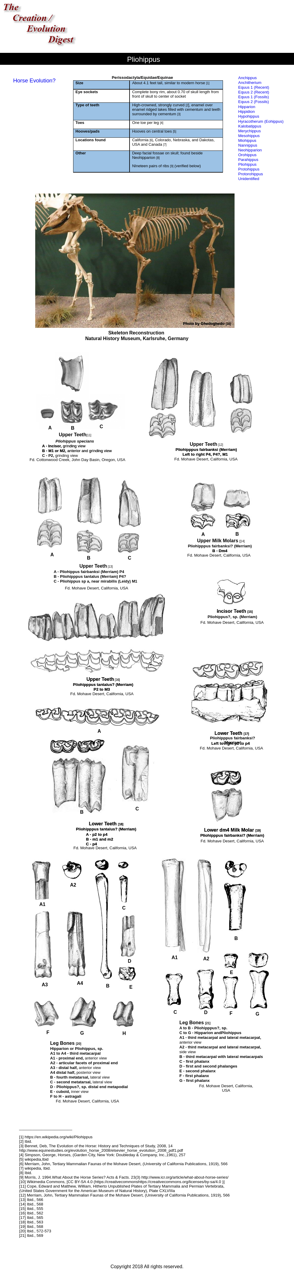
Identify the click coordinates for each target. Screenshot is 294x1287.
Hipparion (246, 107)
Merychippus (249, 131)
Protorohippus (250, 174)
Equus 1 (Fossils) (253, 97)
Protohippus (248, 169)
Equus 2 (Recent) (253, 92)
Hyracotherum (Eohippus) (261, 121)
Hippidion (246, 111)
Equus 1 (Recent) (253, 87)
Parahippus (248, 159)
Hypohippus (248, 116)
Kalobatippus (249, 126)
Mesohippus (249, 135)
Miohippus (247, 140)
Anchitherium (249, 82)
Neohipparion (250, 150)
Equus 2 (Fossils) (253, 101)
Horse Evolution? (34, 80)
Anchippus (247, 78)
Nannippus (247, 145)
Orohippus (247, 155)
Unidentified (248, 178)
